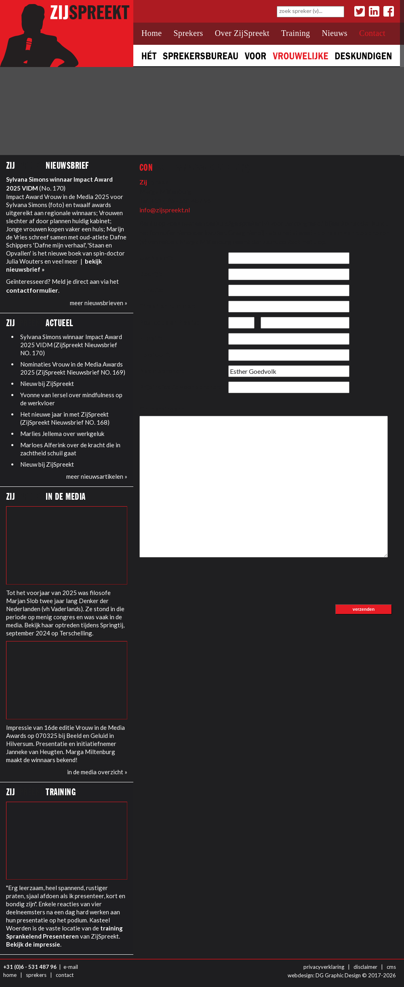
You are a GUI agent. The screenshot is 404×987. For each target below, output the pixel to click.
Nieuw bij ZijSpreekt (47, 383)
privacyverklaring (323, 967)
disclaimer (365, 967)
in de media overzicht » (97, 771)
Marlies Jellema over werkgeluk (62, 433)
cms (391, 967)
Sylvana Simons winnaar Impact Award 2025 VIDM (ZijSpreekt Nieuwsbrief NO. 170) (71, 344)
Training (295, 33)
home (10, 975)
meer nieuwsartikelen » (96, 476)
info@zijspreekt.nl (164, 210)
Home (151, 33)
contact (65, 975)
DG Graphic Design (338, 975)
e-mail (70, 967)
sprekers (36, 975)
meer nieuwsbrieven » (98, 302)
